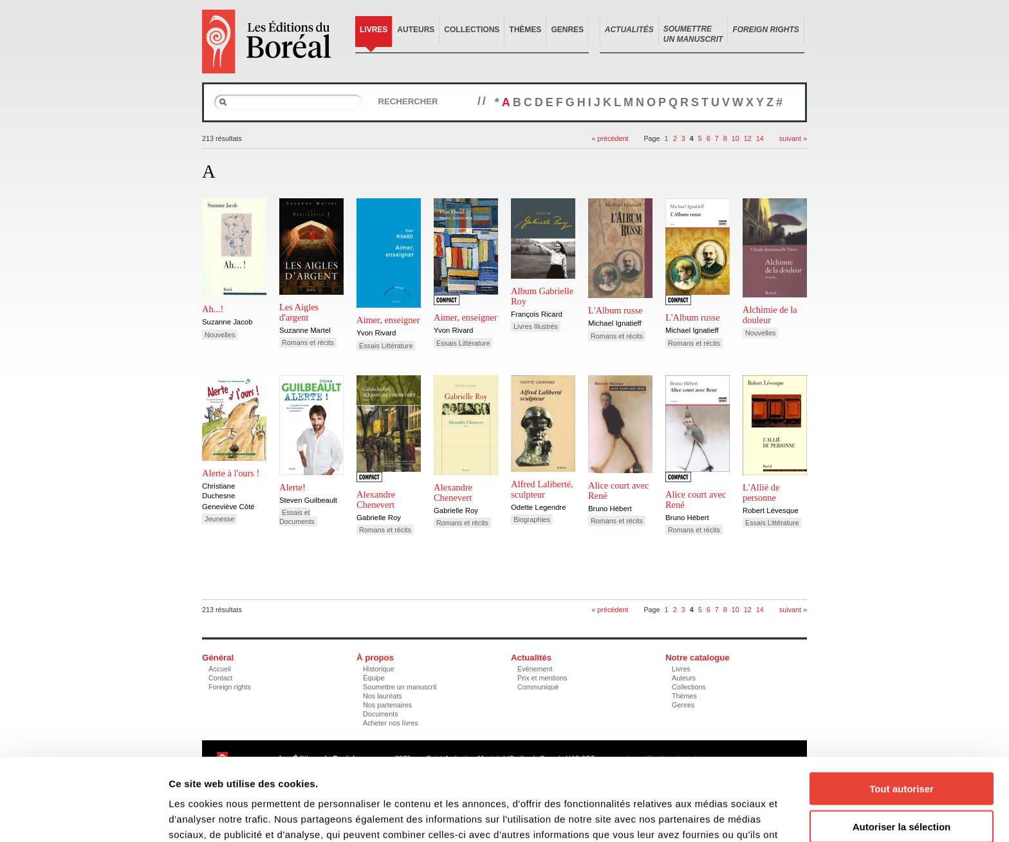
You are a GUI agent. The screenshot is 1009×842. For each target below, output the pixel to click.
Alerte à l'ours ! (230, 473)
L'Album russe (615, 310)
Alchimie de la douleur (770, 314)
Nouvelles (220, 335)
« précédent (609, 138)
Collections (471, 29)
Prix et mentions (542, 678)
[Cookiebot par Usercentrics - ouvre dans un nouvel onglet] (83, 817)
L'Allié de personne (761, 492)
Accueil (219, 669)
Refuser (902, 788)
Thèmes (525, 29)
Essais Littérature (385, 346)
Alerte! (292, 487)
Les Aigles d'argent (299, 312)
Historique (378, 669)
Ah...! (212, 309)
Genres (567, 29)
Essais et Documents (297, 517)
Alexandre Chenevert (375, 499)
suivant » (793, 138)
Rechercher (408, 101)
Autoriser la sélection (902, 751)
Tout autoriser (901, 713)
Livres (373, 29)
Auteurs (415, 29)
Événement (535, 669)
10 (735, 138)
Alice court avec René (618, 490)
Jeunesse (219, 519)
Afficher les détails (708, 816)
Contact (220, 678)
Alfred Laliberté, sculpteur (542, 489)
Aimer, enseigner (388, 320)
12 (748, 138)
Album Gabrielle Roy (542, 296)
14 (760, 138)
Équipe (374, 678)
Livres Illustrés (536, 326)
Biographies (532, 519)
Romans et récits (308, 342)
